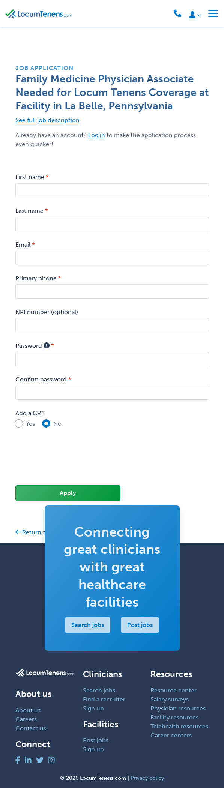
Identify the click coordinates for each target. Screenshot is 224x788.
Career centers (171, 735)
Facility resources (174, 717)
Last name (29, 210)
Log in (96, 135)
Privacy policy (147, 778)
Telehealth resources (179, 726)
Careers (26, 719)
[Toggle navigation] (213, 13)
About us (28, 710)
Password (32, 345)
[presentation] (72, 461)
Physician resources (178, 708)
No (57, 423)
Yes (30, 423)
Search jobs (87, 624)
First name (29, 177)
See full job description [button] (47, 120)
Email (22, 244)
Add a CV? (29, 413)
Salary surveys (169, 699)
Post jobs (140, 624)
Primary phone (36, 278)
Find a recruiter (104, 699)
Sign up (93, 708)
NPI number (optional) (46, 311)
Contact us (30, 728)
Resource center (173, 690)
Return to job (37, 532)
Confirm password (41, 379)
